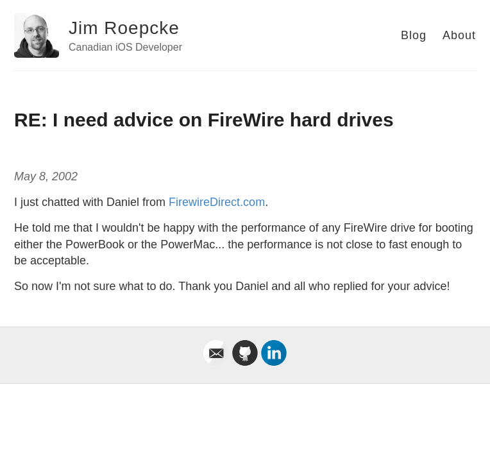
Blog (414, 35)
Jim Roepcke (124, 28)
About (459, 35)
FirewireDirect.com (217, 202)
